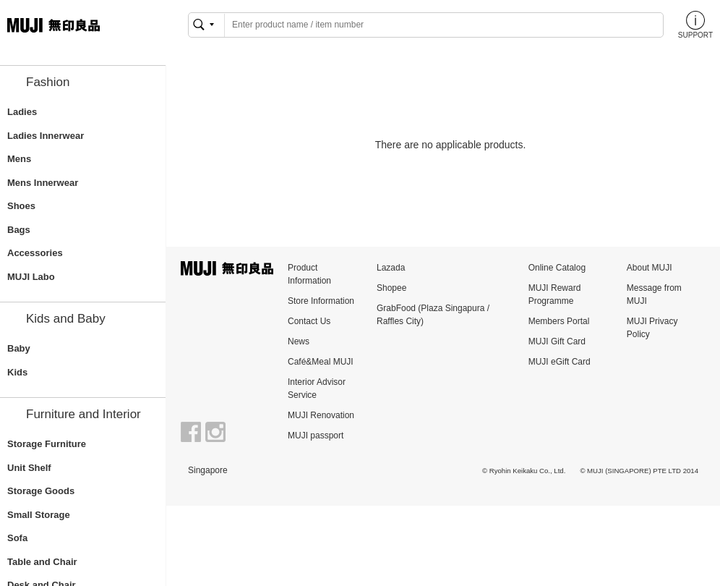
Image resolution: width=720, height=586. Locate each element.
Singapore (208, 470)
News (298, 341)
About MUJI (649, 268)
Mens (19, 158)
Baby (18, 348)
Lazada (391, 268)
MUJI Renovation (321, 415)
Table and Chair (42, 561)
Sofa (17, 537)
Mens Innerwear (42, 182)
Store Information (321, 301)
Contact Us (309, 321)
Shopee (391, 288)
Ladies (22, 111)
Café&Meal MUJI (320, 362)
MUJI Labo (31, 276)
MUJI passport (315, 435)
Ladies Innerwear (45, 135)
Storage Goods (40, 490)
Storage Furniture (46, 443)
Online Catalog (557, 268)
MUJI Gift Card (557, 341)
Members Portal (559, 321)
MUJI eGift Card (559, 362)
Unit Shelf (29, 467)
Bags (18, 229)
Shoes (21, 205)
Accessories (35, 252)
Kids (17, 372)
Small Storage (38, 514)
